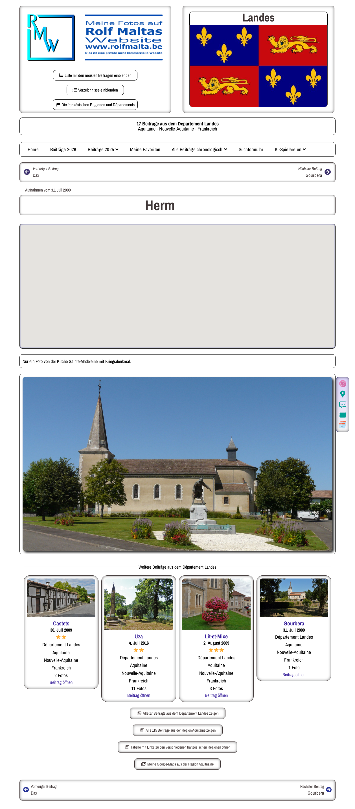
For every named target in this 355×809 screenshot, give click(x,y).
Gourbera (294, 623)
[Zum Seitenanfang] (342, 384)
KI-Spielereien (290, 149)
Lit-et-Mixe (216, 636)
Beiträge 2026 (63, 149)
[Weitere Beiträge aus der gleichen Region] (342, 425)
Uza (139, 636)
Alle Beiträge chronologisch (199, 149)
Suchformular (251, 149)
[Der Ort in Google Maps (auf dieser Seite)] (342, 394)
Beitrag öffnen (61, 682)
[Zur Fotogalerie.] (342, 415)
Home (33, 149)
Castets (61, 623)
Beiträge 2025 (103, 149)
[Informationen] (342, 405)
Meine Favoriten (145, 149)
